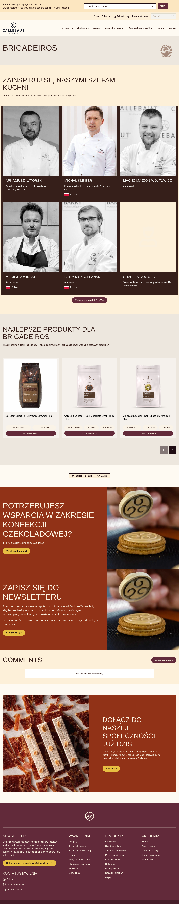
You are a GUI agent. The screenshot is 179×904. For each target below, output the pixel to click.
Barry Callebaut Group (80, 859)
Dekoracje (110, 864)
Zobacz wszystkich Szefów (89, 300)
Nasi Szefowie (149, 846)
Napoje (108, 877)
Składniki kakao (113, 846)
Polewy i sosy (112, 868)
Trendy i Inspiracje (78, 846)
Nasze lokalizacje (150, 850)
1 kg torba (44, 427)
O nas (72, 855)
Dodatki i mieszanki (115, 873)
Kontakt (172, 28)
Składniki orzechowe (115, 850)
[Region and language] (120, 6)
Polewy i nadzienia (114, 855)
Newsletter (74, 868)
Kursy (145, 841)
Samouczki (147, 859)
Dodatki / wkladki (113, 859)
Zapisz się (111, 768)
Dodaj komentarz (164, 660)
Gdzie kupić (74, 873)
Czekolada (110, 841)
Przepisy (97, 28)
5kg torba (107, 427)
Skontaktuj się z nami (79, 864)
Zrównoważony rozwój (80, 850)
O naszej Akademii (151, 855)
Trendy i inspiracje (114, 28)
